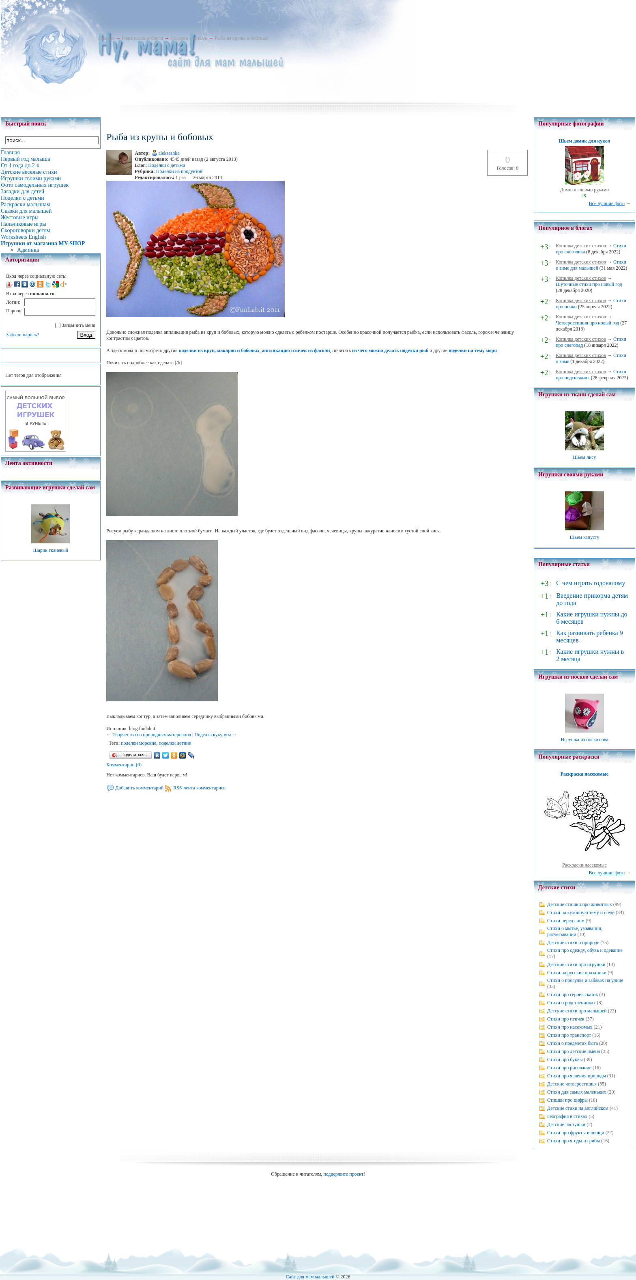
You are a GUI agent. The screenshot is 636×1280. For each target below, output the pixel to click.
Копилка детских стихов (581, 246)
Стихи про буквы (565, 1059)
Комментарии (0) (124, 765)
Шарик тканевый (50, 550)
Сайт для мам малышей (310, 1277)
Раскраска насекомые (584, 774)
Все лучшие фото (607, 203)
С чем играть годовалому (590, 582)
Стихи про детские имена (573, 1051)
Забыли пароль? (22, 334)
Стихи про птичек (565, 1019)
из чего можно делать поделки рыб (390, 350)
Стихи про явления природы (576, 1076)
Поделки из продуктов (179, 171)
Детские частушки (566, 1124)
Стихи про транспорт (569, 1035)
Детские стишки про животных (579, 904)
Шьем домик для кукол (584, 141)
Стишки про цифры (567, 1100)
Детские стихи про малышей (577, 1011)
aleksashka (169, 153)
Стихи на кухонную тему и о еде (581, 912)
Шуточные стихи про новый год (589, 284)
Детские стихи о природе (573, 942)
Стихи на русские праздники (576, 972)
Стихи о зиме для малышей (591, 265)
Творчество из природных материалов (151, 734)
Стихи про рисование (569, 1067)
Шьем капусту (584, 537)
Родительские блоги (142, 38)
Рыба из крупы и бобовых (241, 38)
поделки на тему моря (473, 350)
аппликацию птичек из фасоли (296, 350)
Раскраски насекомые (584, 865)
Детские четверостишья (572, 1084)
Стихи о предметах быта (572, 1043)
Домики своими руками (584, 189)
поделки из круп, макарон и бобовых (219, 350)
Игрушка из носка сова (584, 739)
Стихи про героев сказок (572, 994)
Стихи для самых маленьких (576, 1092)
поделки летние (175, 743)
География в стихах (567, 1116)
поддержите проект (343, 1174)
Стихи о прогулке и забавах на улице (585, 980)
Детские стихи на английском (577, 1108)
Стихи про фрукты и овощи (575, 1132)
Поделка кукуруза (212, 734)
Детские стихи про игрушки (576, 964)
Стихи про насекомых (570, 1027)
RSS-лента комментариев (199, 788)
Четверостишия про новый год (587, 323)
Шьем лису (584, 457)
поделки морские (138, 743)
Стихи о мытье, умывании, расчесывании (574, 931)
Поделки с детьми (188, 38)
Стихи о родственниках (571, 1002)
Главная (106, 38)
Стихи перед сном (565, 920)
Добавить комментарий (139, 788)
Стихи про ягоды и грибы (573, 1141)
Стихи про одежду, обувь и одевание (585, 950)
